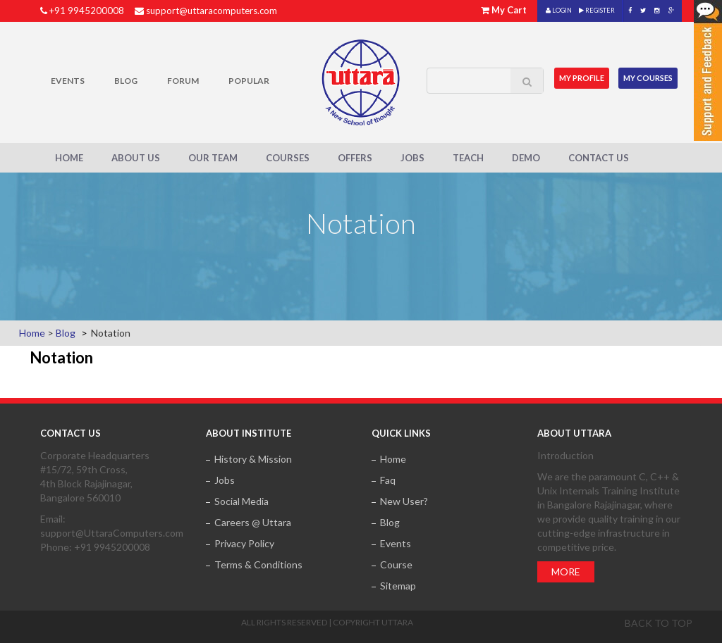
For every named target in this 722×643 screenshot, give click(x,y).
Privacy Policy (244, 543)
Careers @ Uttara (252, 522)
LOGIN (559, 10)
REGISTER (597, 10)
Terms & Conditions (258, 564)
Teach (468, 157)
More (565, 572)
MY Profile (581, 77)
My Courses (648, 77)
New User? (404, 501)
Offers (355, 157)
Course (396, 564)
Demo (526, 157)
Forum (183, 80)
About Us (135, 157)
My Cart (509, 9)
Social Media (241, 501)
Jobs (412, 157)
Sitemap (398, 586)
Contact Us (598, 157)
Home (69, 157)
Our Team (213, 157)
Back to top (658, 623)
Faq (388, 480)
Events (68, 80)
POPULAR (248, 80)
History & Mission (253, 459)
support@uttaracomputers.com (211, 10)
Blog (125, 80)
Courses (288, 157)
